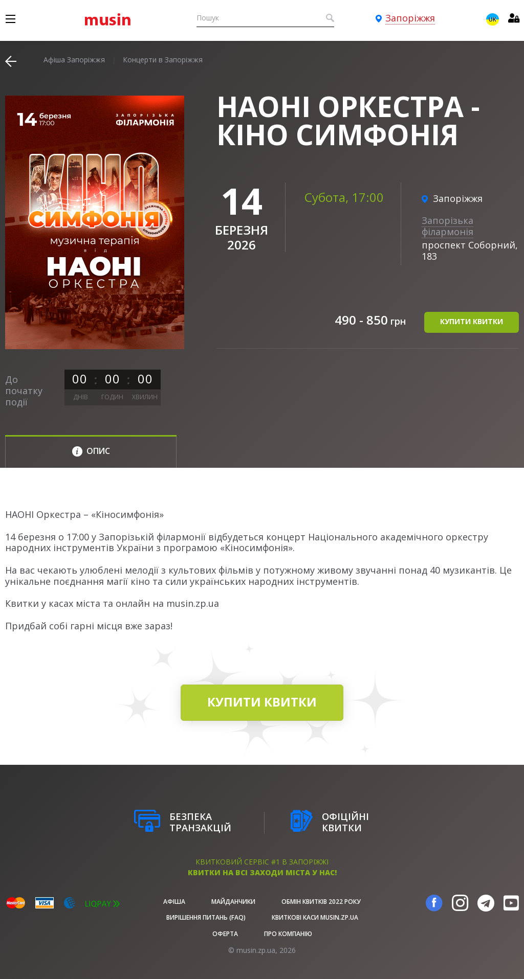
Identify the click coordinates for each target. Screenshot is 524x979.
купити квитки (471, 321)
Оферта (225, 933)
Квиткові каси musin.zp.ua (315, 917)
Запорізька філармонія (447, 226)
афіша (174, 901)
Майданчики (233, 901)
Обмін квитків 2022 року (321, 901)
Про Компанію (288, 933)
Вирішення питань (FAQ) (206, 917)
